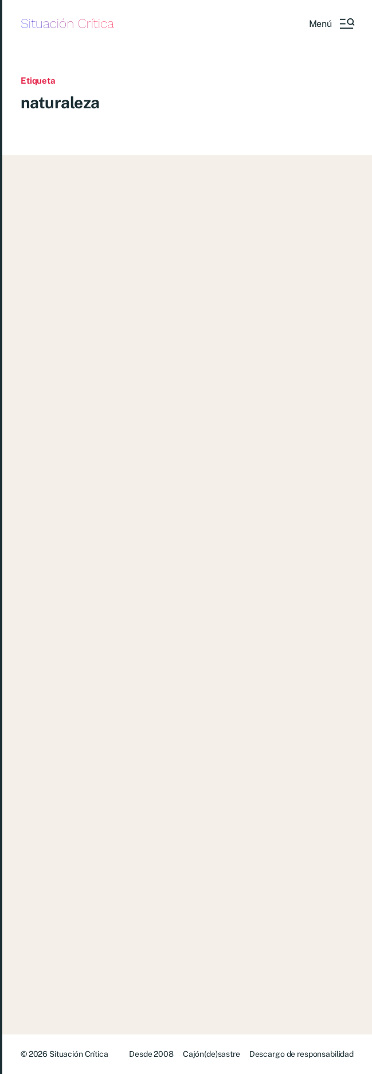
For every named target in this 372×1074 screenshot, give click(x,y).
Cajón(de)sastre (211, 1054)
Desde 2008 (151, 1054)
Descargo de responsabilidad (301, 1054)
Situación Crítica (67, 23)
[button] (331, 23)
